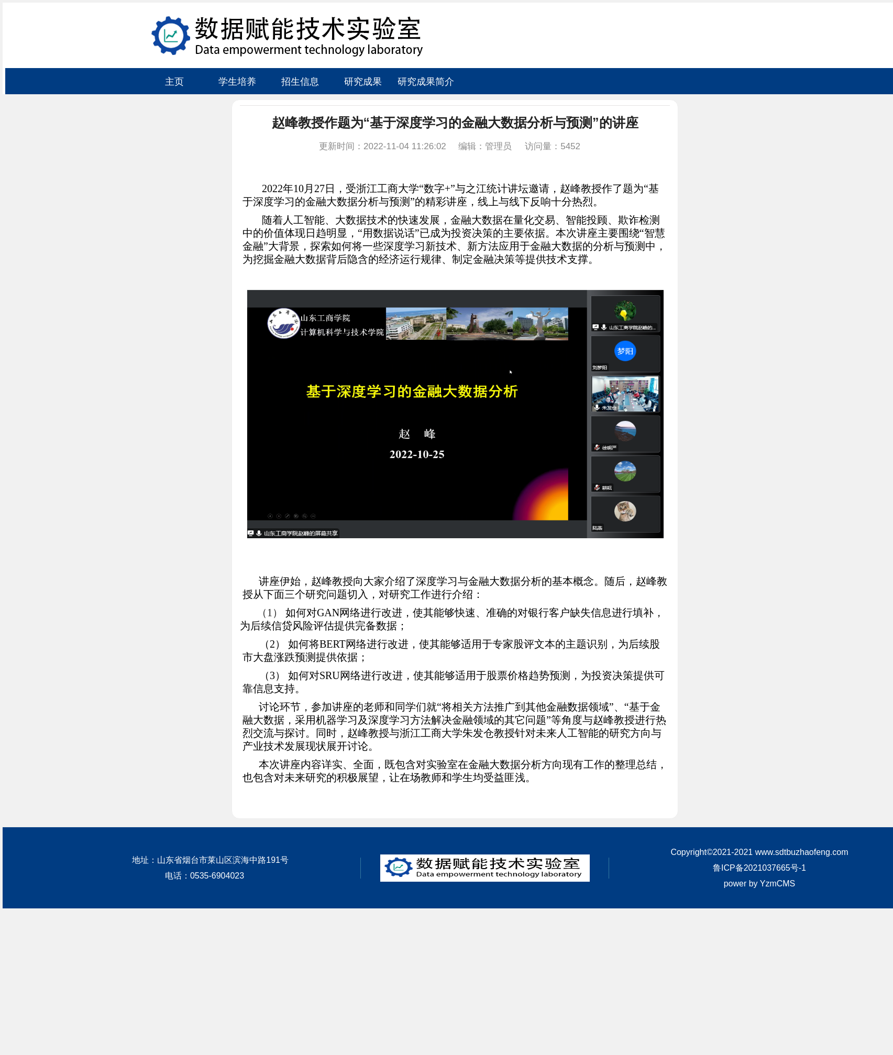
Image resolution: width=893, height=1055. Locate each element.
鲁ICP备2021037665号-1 (759, 867)
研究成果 (363, 81)
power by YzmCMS (760, 883)
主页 (174, 81)
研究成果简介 (426, 81)
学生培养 (237, 81)
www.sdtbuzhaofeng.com (801, 852)
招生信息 (300, 81)
